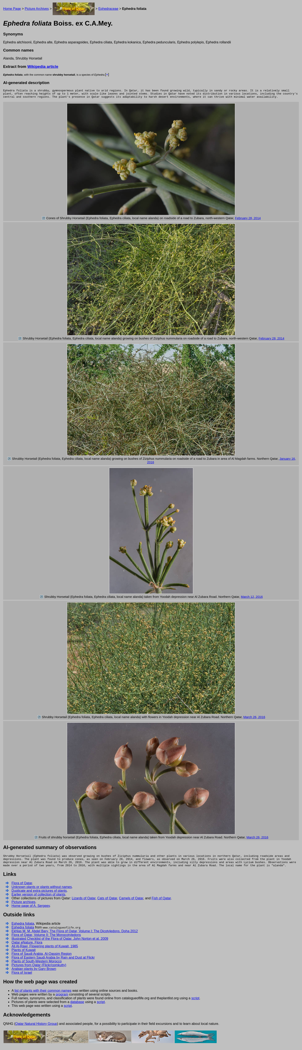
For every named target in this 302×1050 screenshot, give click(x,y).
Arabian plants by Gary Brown (34, 973)
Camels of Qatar (131, 902)
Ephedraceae (108, 8)
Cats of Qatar (107, 902)
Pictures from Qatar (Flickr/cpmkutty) (39, 969)
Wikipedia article (42, 66)
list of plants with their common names (42, 995)
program (62, 999)
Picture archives (23, 906)
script (195, 1002)
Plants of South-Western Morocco (37, 965)
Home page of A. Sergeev (31, 910)
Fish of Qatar (161, 902)
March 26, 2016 (254, 719)
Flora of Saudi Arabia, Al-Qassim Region (42, 958)
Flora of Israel (22, 977)
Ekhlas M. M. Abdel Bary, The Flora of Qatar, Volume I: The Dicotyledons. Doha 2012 (75, 935)
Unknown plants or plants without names (42, 891)
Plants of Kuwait (24, 954)
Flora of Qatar (73, 8)
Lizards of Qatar (83, 902)
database (77, 1006)
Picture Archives (37, 8)
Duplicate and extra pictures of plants (39, 895)
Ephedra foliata (23, 928)
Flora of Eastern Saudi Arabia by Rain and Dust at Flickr (53, 962)
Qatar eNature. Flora (27, 947)
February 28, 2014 (248, 220)
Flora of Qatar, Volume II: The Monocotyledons (46, 939)
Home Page (12, 8)
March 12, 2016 (252, 598)
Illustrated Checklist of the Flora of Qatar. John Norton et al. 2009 (60, 943)
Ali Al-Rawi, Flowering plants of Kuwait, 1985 (45, 950)
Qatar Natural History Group (36, 1028)
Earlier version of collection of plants (38, 899)
